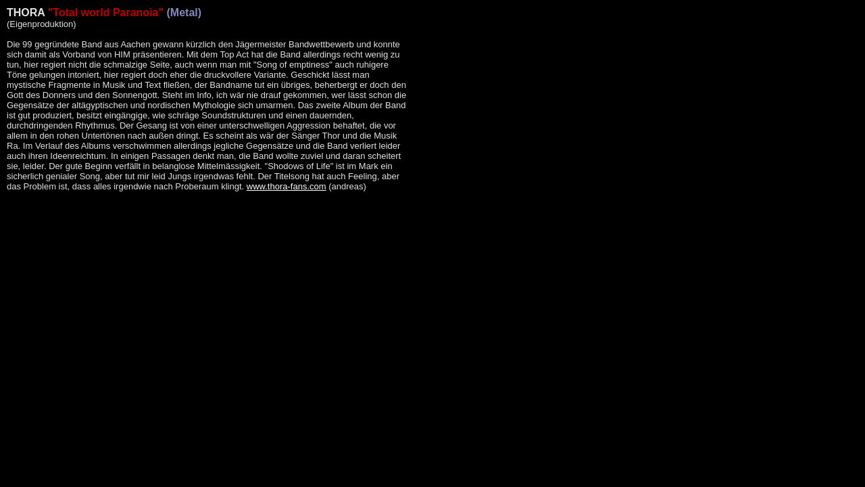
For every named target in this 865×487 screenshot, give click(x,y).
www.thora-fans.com (286, 186)
